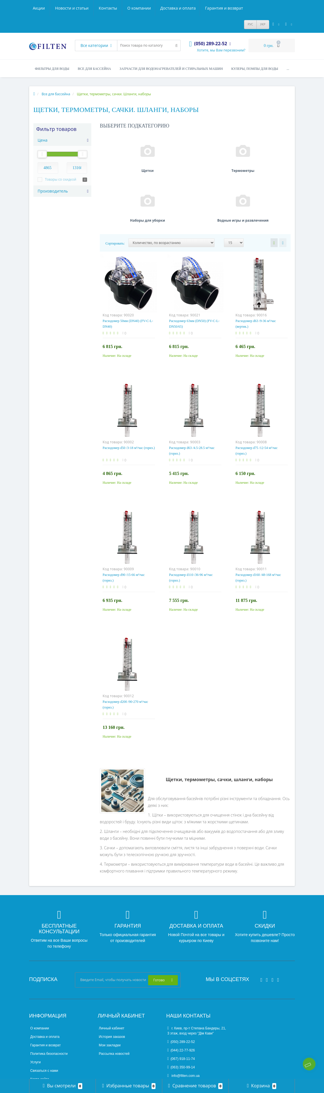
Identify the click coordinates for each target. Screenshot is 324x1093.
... (288, 69)
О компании (45, 8)
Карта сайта (39, 1027)
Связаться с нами (44, 1019)
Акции (166, 8)
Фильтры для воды (52, 69)
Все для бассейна (94, 69)
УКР (262, 24)
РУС (250, 24)
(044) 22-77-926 (181, 998)
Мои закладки (110, 993)
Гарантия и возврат (131, 8)
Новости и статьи (199, 8)
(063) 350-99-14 (181, 1015)
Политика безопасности (49, 1002)
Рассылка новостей (114, 1002)
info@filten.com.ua (183, 1024)
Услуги (35, 1010)
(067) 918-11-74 (181, 1007)
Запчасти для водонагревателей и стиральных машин (171, 69)
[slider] (42, 154)
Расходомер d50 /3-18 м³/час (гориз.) (129, 396)
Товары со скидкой (60, 179)
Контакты (235, 8)
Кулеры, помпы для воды (254, 69)
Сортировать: (115, 192)
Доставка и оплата (84, 8)
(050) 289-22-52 (181, 990)
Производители (42, 1036)
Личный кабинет (111, 976)
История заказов (112, 985)
